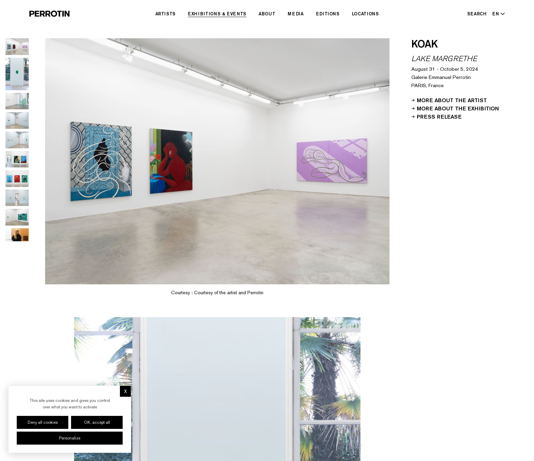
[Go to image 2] (17, 74)
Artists (165, 13)
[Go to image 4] (17, 120)
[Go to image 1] (17, 46)
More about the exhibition (455, 108)
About (267, 13)
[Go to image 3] (17, 101)
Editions (328, 13)
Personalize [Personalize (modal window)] (69, 438)
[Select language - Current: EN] (497, 13)
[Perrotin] (49, 14)
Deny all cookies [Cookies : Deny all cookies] (43, 422)
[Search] (477, 13)
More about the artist (449, 100)
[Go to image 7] (17, 178)
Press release (436, 116)
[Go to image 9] (17, 217)
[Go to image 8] (17, 198)
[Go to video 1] (17, 234)
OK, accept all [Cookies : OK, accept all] (97, 422)
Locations (365, 13)
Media (295, 13)
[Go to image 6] (17, 159)
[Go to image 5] (17, 140)
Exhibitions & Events (217, 13)
